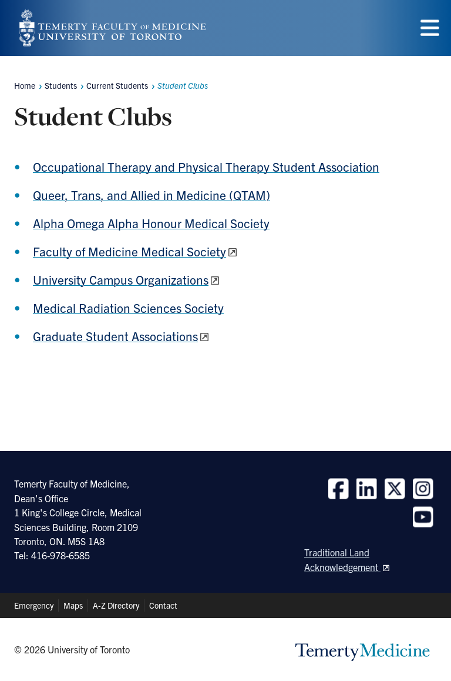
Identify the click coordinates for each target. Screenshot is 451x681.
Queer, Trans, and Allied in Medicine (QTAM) (151, 194)
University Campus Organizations (120, 279)
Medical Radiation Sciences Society (128, 307)
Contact (163, 605)
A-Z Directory (116, 605)
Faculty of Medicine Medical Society (129, 251)
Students (61, 85)
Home (24, 85)
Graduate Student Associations (115, 335)
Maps (73, 605)
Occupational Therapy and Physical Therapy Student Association (206, 166)
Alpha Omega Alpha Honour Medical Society (151, 223)
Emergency (33, 605)
